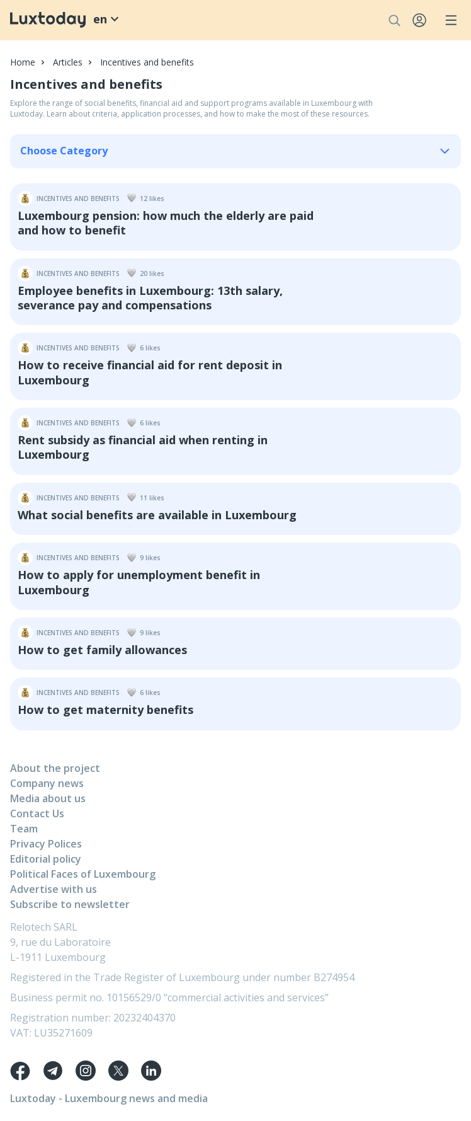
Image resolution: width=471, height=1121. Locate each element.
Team (24, 829)
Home (22, 62)
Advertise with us (53, 889)
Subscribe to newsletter (70, 904)
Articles (67, 62)
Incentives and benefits (147, 62)
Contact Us (37, 813)
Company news (47, 783)
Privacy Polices (46, 844)
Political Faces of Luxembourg (83, 874)
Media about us (48, 798)
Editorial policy (45, 859)
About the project (55, 768)
